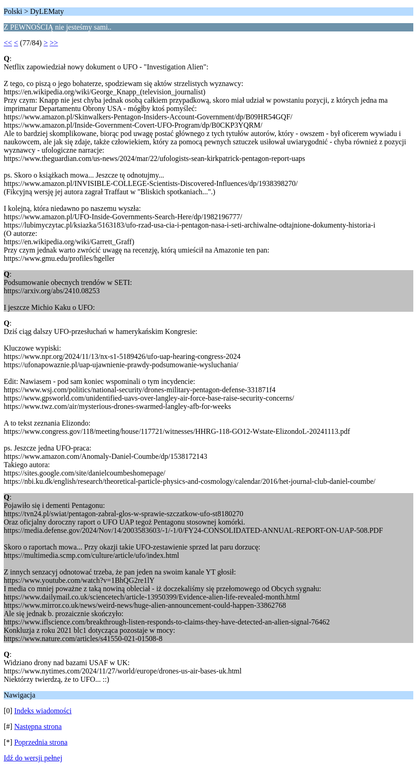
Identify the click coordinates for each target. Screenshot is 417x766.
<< (8, 43)
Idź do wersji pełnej (33, 758)
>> (54, 43)
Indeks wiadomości (43, 711)
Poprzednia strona (41, 742)
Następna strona (38, 726)
